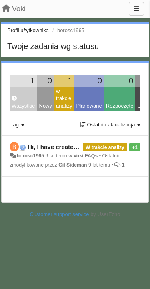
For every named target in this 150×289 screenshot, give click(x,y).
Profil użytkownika (28, 30)
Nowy (45, 106)
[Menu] (136, 9)
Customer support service (59, 214)
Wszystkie (23, 102)
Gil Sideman (72, 165)
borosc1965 (30, 156)
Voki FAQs (85, 156)
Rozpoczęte (120, 106)
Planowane (89, 106)
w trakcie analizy (64, 98)
